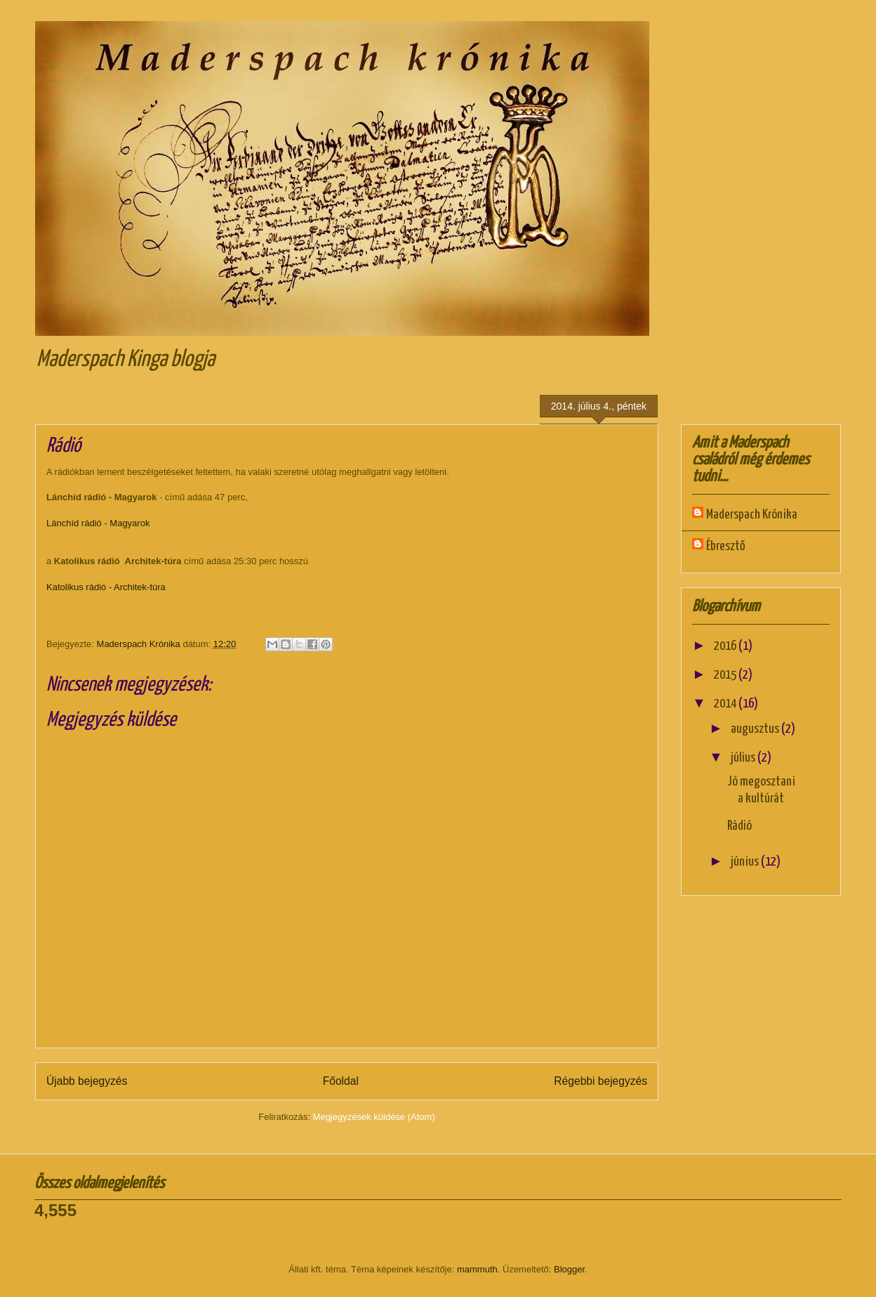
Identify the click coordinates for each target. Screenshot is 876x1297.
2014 (726, 703)
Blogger (569, 1269)
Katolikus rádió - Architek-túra (106, 587)
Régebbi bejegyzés (600, 1081)
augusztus (756, 729)
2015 (726, 675)
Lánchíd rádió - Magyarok (98, 523)
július (744, 757)
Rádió (739, 826)
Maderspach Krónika (751, 514)
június (746, 861)
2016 (726, 646)
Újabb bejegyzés (86, 1081)
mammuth (477, 1269)
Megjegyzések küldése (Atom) (374, 1117)
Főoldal (341, 1081)
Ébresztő (725, 546)
